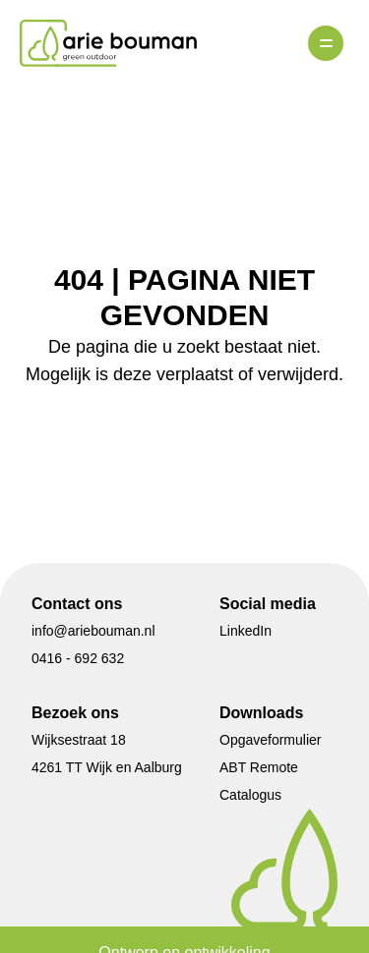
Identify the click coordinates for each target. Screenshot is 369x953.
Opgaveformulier (270, 740)
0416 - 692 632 (77, 658)
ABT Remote (258, 767)
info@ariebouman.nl (93, 631)
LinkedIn (245, 631)
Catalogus (250, 795)
